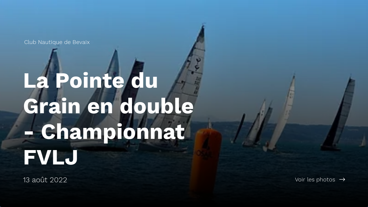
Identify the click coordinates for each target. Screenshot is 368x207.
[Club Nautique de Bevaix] (57, 42)
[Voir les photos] (276, 179)
